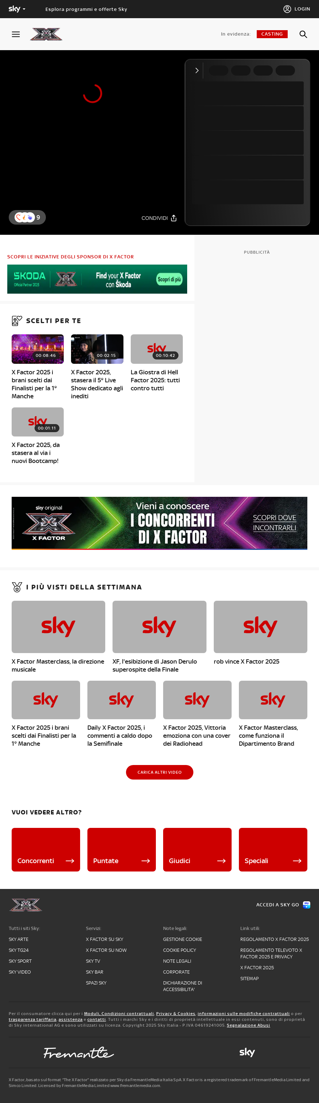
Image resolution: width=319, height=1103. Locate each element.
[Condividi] (159, 217)
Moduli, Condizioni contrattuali (119, 1013)
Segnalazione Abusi (248, 1025)
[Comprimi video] (198, 71)
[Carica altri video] (159, 772)
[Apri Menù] (20, 34)
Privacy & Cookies (176, 1013)
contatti (96, 1019)
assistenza (71, 1019)
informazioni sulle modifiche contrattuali (244, 1013)
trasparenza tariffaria (32, 1019)
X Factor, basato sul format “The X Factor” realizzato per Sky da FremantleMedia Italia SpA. (95, 1079)
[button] (30, 217)
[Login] (296, 9)
